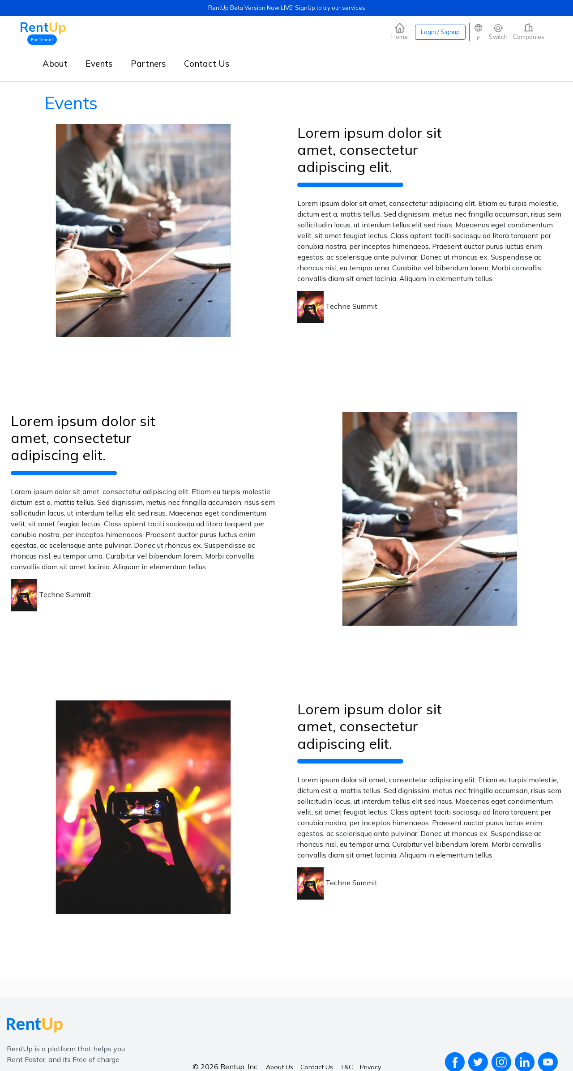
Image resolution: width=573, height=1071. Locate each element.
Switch (498, 31)
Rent (43, 27)
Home (399, 31)
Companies (528, 31)
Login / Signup (440, 31)
